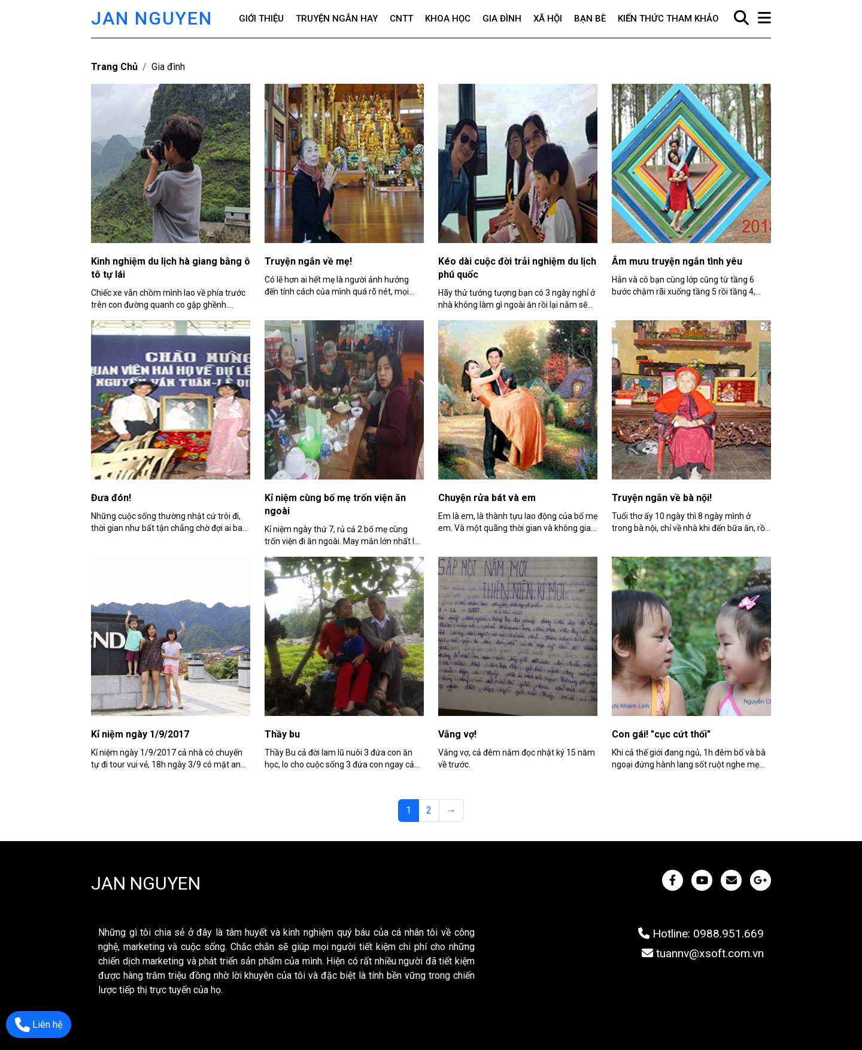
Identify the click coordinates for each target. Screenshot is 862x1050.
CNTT (401, 18)
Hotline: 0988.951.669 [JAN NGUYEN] (701, 933)
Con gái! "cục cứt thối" (661, 734)
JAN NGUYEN (152, 18)
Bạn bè (590, 18)
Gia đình (501, 18)
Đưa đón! (111, 497)
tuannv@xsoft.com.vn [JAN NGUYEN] (703, 953)
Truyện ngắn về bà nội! (662, 497)
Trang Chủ (114, 66)
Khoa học (448, 18)
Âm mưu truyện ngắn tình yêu (677, 261)
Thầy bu (282, 734)
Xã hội (547, 18)
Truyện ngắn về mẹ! (308, 261)
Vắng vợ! (457, 734)
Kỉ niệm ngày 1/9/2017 (140, 734)
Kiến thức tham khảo (668, 18)
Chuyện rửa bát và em (487, 497)
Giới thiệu (261, 18)
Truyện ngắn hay (337, 18)
